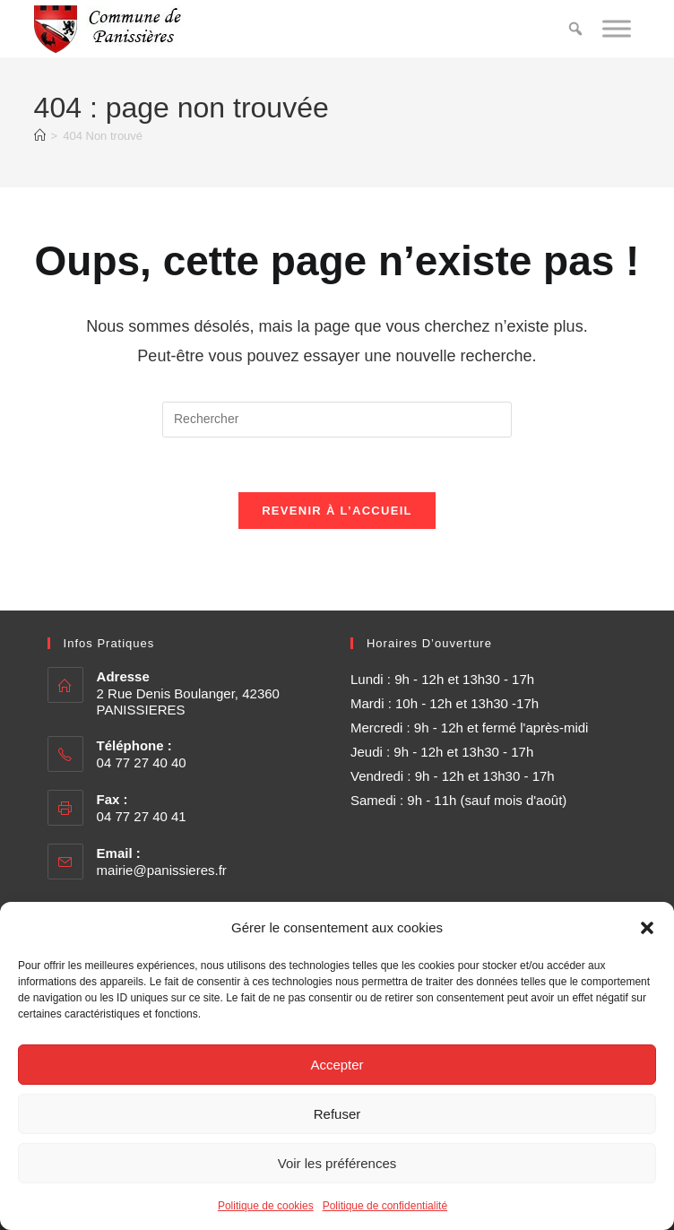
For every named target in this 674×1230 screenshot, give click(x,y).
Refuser (337, 1114)
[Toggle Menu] (616, 28)
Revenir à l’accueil (337, 510)
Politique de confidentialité (385, 1206)
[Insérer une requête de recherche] (337, 419)
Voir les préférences (337, 1163)
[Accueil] (40, 136)
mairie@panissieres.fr (162, 870)
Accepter (336, 1064)
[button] (647, 928)
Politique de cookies (266, 1206)
